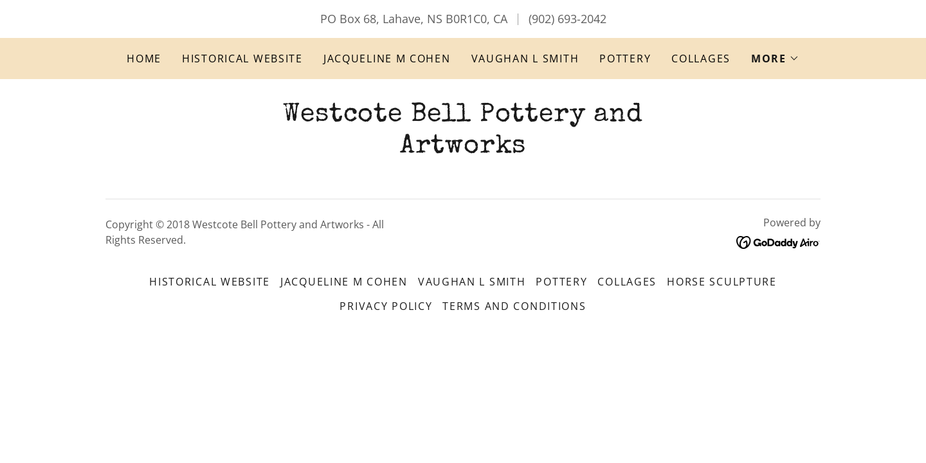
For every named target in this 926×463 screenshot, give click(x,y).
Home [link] (144, 58)
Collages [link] (701, 58)
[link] (463, 148)
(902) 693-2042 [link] (567, 18)
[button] (775, 58)
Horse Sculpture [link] (722, 282)
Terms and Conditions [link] (514, 306)
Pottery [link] (625, 58)
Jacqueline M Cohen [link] (387, 58)
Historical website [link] (242, 58)
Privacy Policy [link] (386, 306)
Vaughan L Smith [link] (525, 58)
